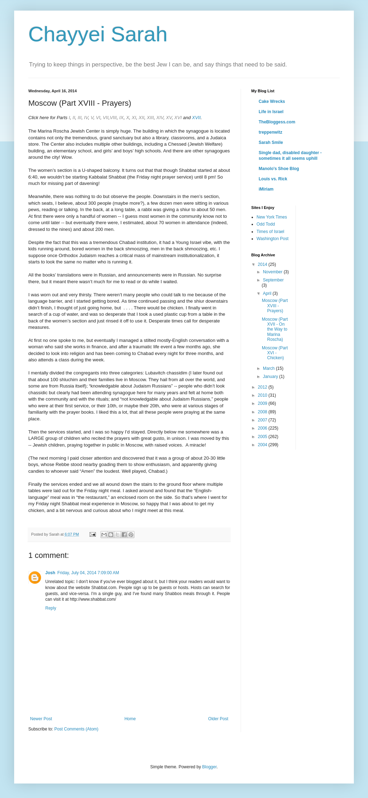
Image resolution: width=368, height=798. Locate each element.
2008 (263, 411)
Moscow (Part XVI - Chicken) (275, 353)
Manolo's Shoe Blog (279, 168)
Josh (50, 572)
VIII (113, 117)
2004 (263, 444)
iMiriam (266, 189)
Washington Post (272, 238)
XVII (196, 117)
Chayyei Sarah (98, 34)
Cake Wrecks (272, 101)
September (273, 280)
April (267, 293)
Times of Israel (270, 231)
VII (106, 117)
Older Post (218, 718)
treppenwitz (270, 132)
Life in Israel (271, 111)
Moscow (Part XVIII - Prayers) (275, 305)
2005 (263, 436)
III (79, 117)
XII (141, 117)
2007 (263, 420)
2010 (263, 395)
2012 (263, 387)
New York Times (272, 217)
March (269, 368)
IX (121, 117)
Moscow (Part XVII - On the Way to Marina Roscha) (275, 329)
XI (134, 117)
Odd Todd (266, 224)
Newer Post (41, 718)
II (73, 117)
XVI (178, 117)
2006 (263, 428)
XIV (159, 117)
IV (86, 117)
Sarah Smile (271, 142)
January (271, 376)
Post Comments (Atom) (76, 729)
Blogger (209, 766)
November (273, 271)
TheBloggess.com (277, 122)
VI (98, 117)
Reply (50, 608)
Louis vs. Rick (273, 178)
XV (169, 117)
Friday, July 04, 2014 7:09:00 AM (88, 572)
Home (130, 718)
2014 (263, 264)
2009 (263, 403)
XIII (150, 117)
